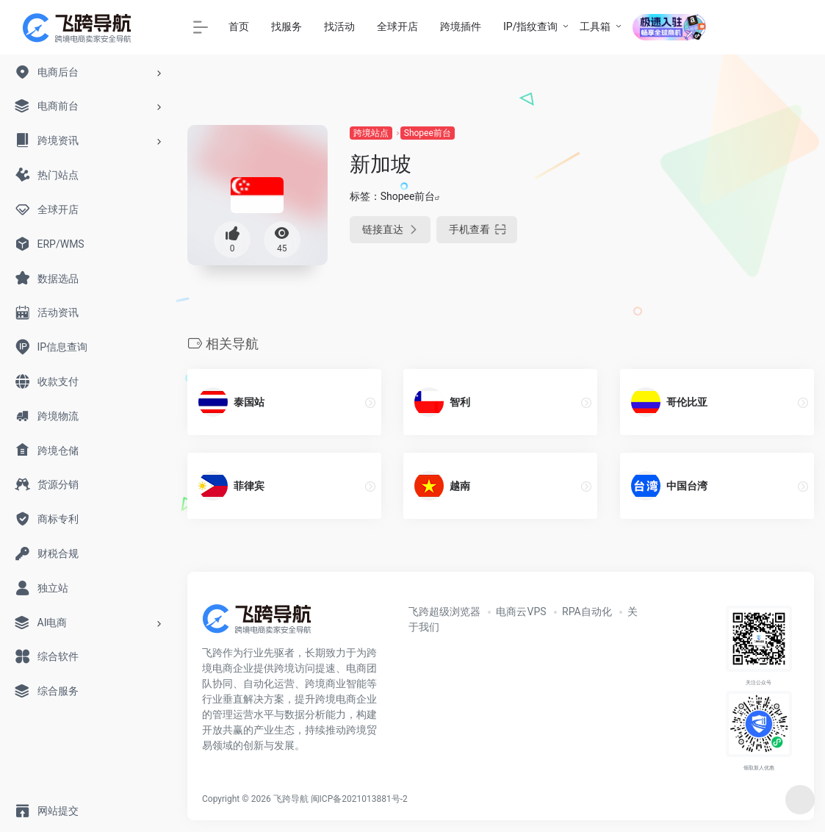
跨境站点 (371, 133)
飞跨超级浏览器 (444, 611)
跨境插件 (460, 26)
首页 (238, 26)
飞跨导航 (291, 799)
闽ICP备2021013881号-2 (359, 799)
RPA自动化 (587, 611)
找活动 (339, 26)
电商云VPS (521, 611)
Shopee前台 (427, 133)
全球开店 (397, 26)
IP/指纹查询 (530, 26)
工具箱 (595, 26)
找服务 (286, 26)
